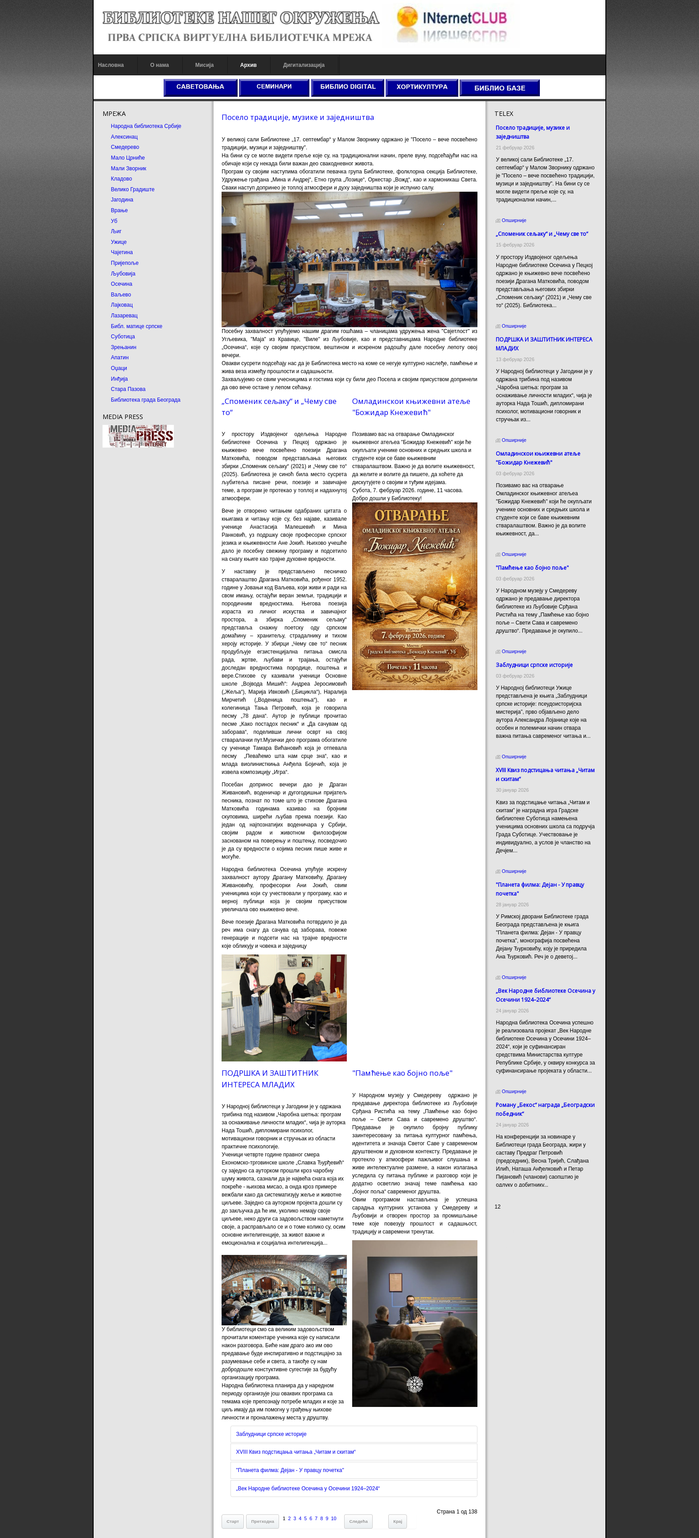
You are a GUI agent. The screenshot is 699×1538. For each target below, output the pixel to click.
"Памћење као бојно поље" (402, 1061)
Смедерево (120, 147)
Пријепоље (120, 263)
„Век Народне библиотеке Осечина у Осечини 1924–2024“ (306, 1478)
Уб (109, 221)
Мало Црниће (123, 158)
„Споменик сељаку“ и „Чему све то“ (544, 234)
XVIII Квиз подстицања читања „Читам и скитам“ (294, 1442)
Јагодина (117, 200)
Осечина (116, 284)
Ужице (114, 242)
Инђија (114, 379)
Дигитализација (299, 65)
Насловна (106, 65)
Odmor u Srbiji (514, 1248)
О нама (154, 65)
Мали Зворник (123, 168)
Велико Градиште (128, 189)
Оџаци (114, 368)
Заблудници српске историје (269, 1424)
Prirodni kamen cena (521, 1224)
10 (331, 1507)
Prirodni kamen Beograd (526, 1240)
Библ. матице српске (131, 326)
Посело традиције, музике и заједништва (295, 117)
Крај (395, 1510)
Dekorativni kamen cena (526, 1232)
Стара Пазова (123, 389)
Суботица (118, 336)
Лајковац (117, 305)
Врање (114, 210)
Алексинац (119, 137)
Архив (243, 65)
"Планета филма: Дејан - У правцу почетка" (287, 1460)
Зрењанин (119, 347)
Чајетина (117, 252)
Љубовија (118, 274)
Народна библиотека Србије (141, 126)
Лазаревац (119, 316)
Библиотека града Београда (141, 400)
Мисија (199, 65)
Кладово (116, 179)
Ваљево (116, 295)
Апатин (115, 357)
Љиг (111, 231)
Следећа (356, 1510)
